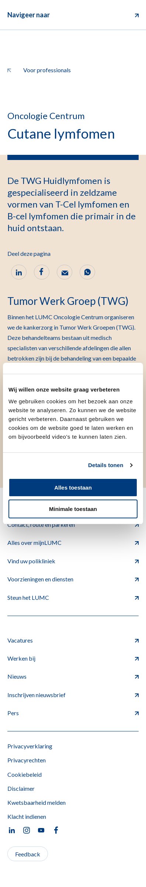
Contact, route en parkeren (73, 524)
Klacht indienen (26, 816)
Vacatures (73, 640)
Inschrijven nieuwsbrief (73, 694)
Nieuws (73, 676)
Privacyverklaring (29, 745)
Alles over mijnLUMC (73, 542)
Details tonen (105, 465)
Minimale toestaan (73, 509)
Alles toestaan (73, 487)
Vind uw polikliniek (73, 560)
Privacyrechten (26, 759)
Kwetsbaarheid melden (36, 802)
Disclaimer (21, 788)
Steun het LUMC (73, 597)
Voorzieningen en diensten (73, 578)
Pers (73, 712)
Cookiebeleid (24, 774)
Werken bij (73, 658)
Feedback (27, 854)
